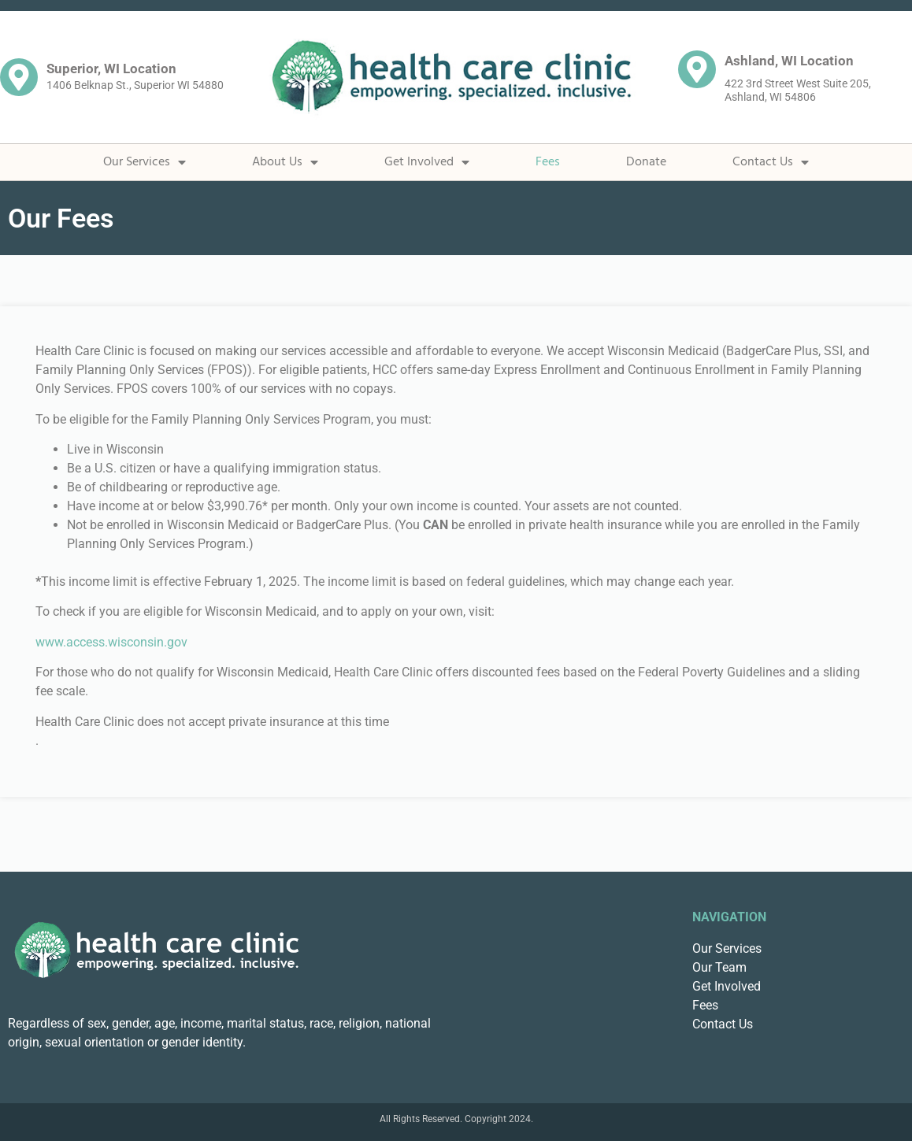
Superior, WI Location (111, 68)
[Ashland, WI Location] (697, 69)
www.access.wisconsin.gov (111, 642)
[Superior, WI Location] (19, 77)
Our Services (144, 162)
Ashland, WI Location (789, 61)
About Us (285, 162)
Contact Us (770, 162)
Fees (548, 162)
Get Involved (426, 162)
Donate (646, 162)
